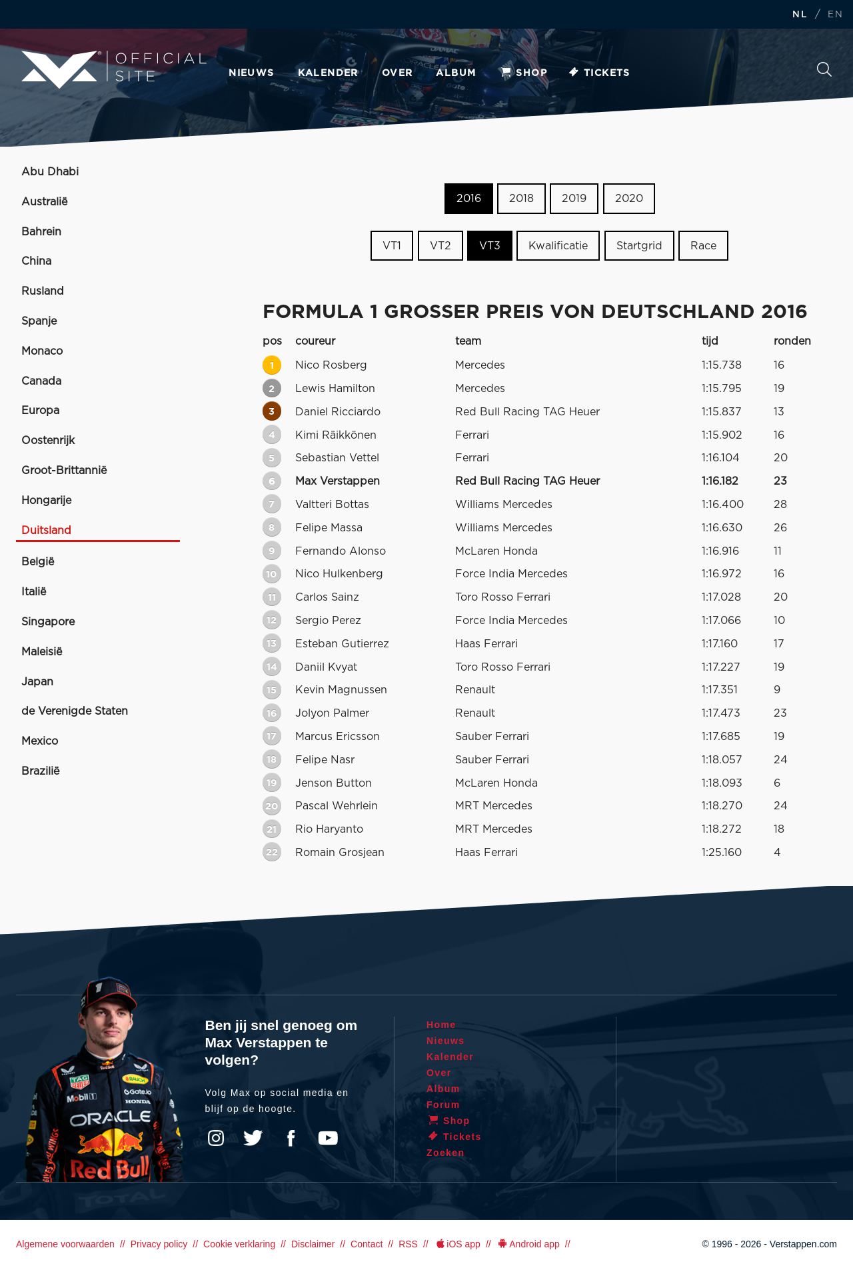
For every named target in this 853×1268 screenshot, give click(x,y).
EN (835, 15)
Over (397, 73)
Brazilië (40, 771)
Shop (523, 73)
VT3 (489, 246)
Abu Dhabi (50, 172)
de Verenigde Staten (74, 711)
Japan (37, 682)
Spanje (39, 321)
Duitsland (46, 530)
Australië (44, 202)
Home (441, 1024)
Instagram (216, 1138)
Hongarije (46, 500)
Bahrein (41, 232)
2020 (629, 198)
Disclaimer (313, 1244)
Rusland (42, 291)
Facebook (290, 1138)
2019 (574, 198)
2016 (468, 198)
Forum (443, 1104)
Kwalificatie (558, 246)
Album (456, 73)
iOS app (457, 1244)
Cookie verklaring (239, 1244)
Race (703, 246)
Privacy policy (159, 1244)
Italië (33, 592)
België (37, 562)
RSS (408, 1244)
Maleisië (41, 652)
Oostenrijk (48, 440)
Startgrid (639, 246)
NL (799, 15)
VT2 (440, 246)
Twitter (253, 1138)
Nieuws (251, 73)
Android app (528, 1244)
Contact (367, 1244)
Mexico (39, 741)
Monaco (42, 351)
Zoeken (824, 69)
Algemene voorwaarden (65, 1244)
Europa (40, 410)
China (36, 261)
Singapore (48, 622)
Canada (41, 381)
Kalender (328, 73)
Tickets (598, 73)
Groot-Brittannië (64, 470)
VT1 (392, 246)
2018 (521, 198)
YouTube (328, 1138)
